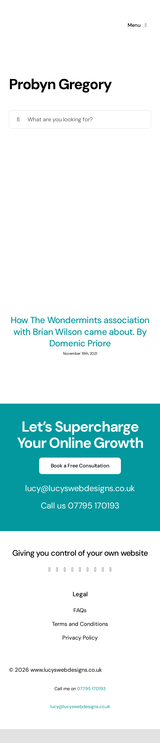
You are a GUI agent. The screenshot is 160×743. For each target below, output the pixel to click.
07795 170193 (93, 505)
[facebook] (50, 569)
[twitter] (57, 569)
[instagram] (65, 569)
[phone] (110, 569)
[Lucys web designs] (38, 7)
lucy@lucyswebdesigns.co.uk (80, 488)
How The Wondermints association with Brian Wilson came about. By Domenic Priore (80, 331)
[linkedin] (80, 569)
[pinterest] (95, 569)
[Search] (18, 119)
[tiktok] (88, 569)
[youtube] (72, 569)
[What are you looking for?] (80, 119)
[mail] (103, 569)
